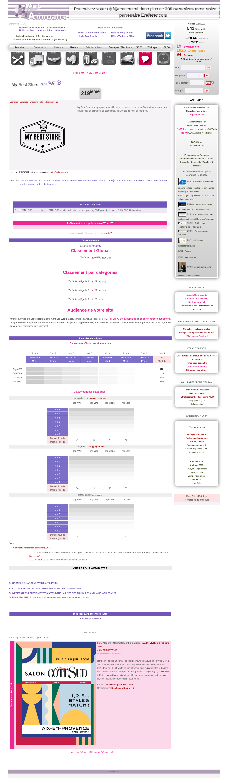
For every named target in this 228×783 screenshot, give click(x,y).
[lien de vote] (34, 556)
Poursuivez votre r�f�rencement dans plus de (145, 11)
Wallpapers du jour (197, 400)
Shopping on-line (37, 102)
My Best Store (24, 84)
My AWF (108, 233)
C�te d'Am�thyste (34, 36)
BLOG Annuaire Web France (199, 133)
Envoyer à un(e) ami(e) (197, 469)
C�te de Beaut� (41, 40)
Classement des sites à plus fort (199, 129)
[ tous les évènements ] (102, 752)
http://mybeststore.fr (59, 172)
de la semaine (197, 404)
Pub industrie (190, 257)
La (197, 146)
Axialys (188, 251)
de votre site (197, 158)
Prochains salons (196, 452)
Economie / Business (19, 102)
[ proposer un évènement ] (79, 752)
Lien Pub (197, 483)
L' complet (196, 107)
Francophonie (52, 102)
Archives (196, 309)
